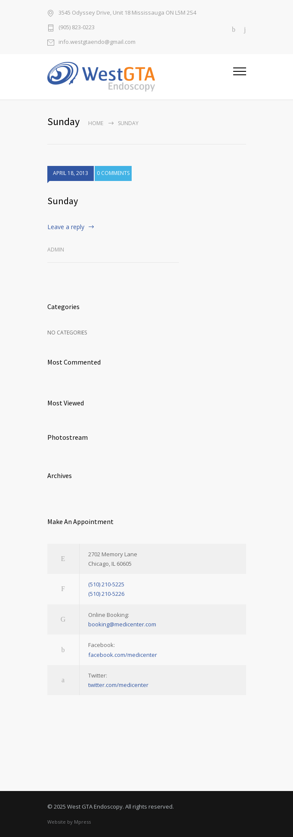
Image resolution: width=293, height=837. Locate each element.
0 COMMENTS (113, 173)
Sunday (62, 201)
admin (55, 249)
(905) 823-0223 (77, 27)
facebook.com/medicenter (122, 655)
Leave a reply (65, 227)
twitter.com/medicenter (118, 685)
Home (95, 123)
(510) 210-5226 (106, 594)
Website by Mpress (69, 822)
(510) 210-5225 (106, 584)
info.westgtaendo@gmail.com (97, 42)
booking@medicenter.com (122, 624)
